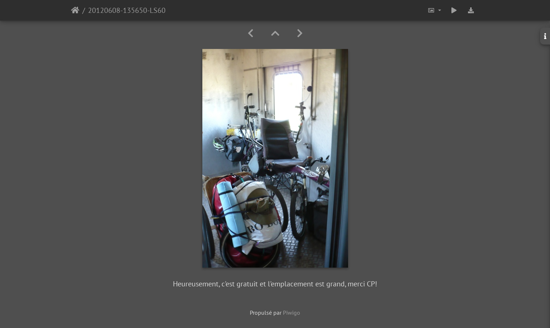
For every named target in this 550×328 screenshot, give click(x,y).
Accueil (75, 10)
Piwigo (291, 312)
